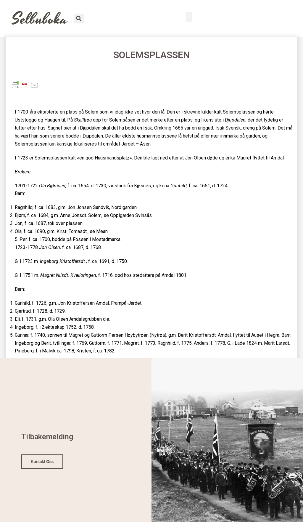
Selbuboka (40, 19)
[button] (189, 17)
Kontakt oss (42, 460)
